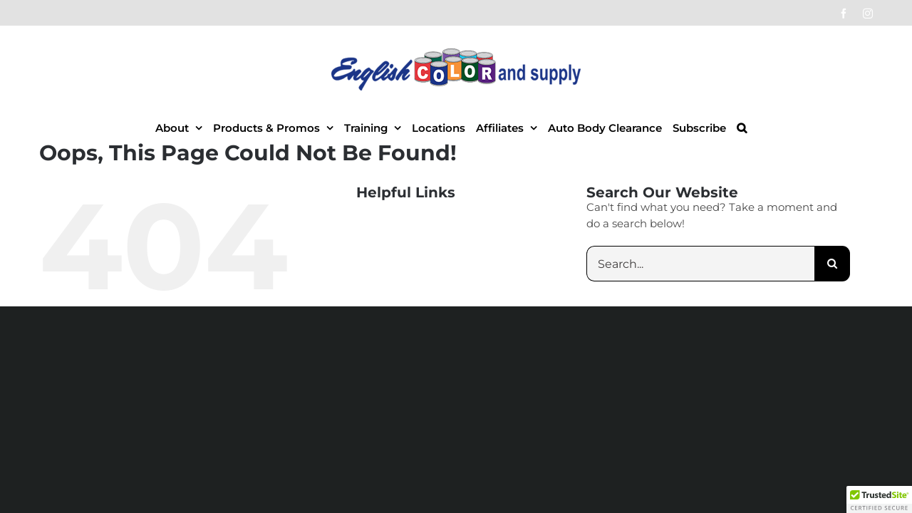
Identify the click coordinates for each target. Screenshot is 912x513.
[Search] (832, 263)
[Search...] (700, 263)
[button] (797, 127)
